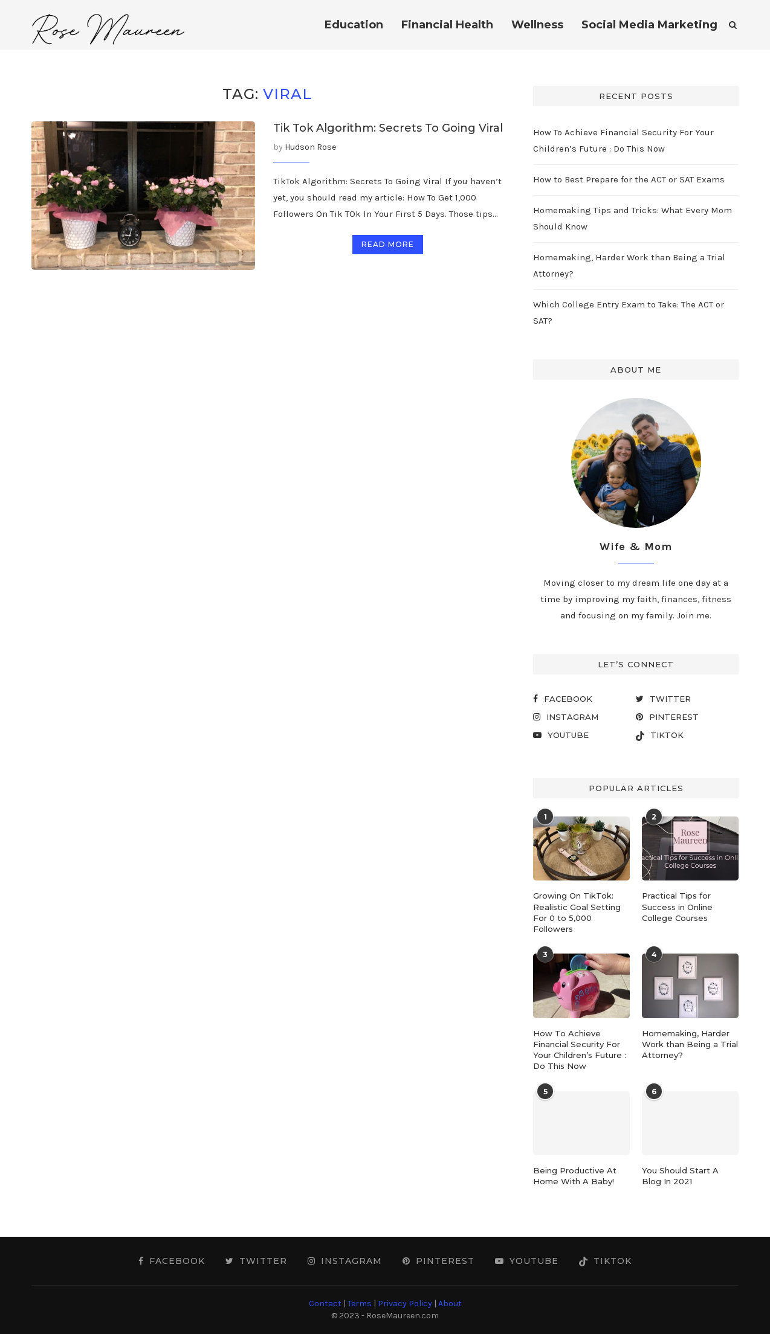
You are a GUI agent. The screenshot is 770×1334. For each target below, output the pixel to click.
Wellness (537, 24)
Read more (387, 244)
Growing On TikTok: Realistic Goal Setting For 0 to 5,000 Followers (577, 912)
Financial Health (447, 24)
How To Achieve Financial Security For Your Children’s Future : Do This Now (579, 1049)
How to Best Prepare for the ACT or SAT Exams (629, 179)
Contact (325, 1303)
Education (354, 24)
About (450, 1303)
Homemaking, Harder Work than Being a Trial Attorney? (690, 1044)
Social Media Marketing (649, 24)
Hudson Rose (310, 147)
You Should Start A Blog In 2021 (680, 1176)
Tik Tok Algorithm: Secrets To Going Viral (388, 128)
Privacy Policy (405, 1303)
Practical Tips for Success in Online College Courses (677, 906)
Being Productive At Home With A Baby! (574, 1176)
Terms (360, 1303)
